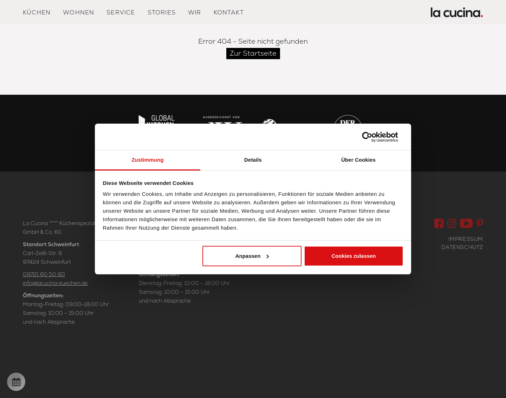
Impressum (465, 239)
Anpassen (252, 256)
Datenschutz (462, 247)
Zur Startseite (253, 53)
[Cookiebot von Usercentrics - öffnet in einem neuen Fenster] (372, 137)
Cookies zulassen (353, 256)
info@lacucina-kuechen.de (55, 283)
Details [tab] (253, 160)
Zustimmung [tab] (148, 160)
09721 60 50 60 (44, 274)
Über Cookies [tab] (358, 160)
